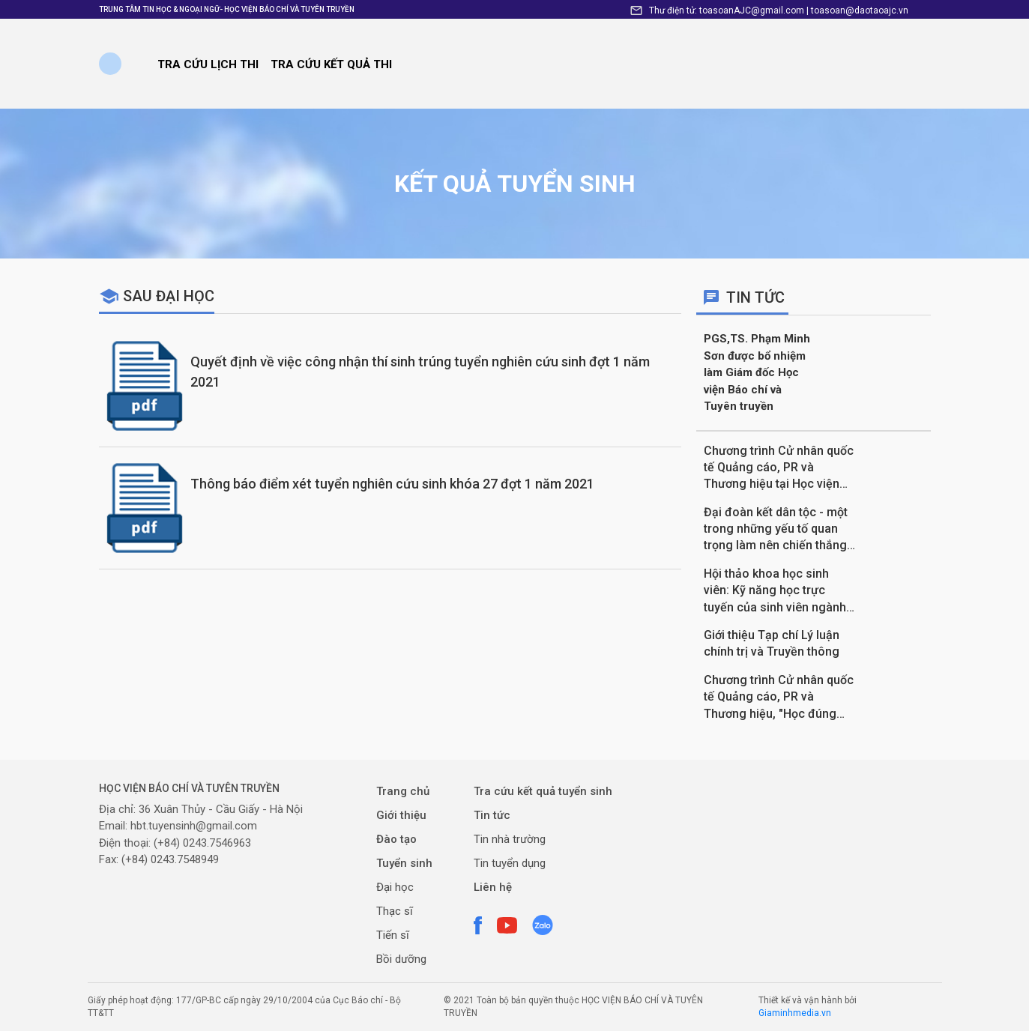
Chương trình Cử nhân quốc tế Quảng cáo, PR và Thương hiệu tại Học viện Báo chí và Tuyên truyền (779, 468)
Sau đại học (168, 296)
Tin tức (492, 815)
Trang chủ (402, 791)
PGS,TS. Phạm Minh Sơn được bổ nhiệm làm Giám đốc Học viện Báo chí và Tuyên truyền (757, 372)
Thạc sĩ (394, 911)
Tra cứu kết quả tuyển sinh (543, 791)
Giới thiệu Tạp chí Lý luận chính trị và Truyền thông (771, 643)
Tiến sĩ (392, 935)
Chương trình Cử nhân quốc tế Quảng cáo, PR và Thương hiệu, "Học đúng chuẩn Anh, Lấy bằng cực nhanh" (779, 697)
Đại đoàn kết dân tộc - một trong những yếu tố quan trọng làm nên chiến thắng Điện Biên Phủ (776, 529)
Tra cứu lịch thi (208, 64)
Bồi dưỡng (401, 959)
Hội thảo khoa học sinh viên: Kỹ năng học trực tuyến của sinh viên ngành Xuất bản (775, 591)
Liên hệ (493, 887)
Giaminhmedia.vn (794, 1013)
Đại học (395, 887)
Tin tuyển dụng (510, 863)
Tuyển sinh (404, 863)
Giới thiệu (401, 815)
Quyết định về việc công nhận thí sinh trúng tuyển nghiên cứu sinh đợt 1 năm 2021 (420, 372)
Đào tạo (396, 839)
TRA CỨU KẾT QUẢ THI (331, 64)
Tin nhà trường (510, 839)
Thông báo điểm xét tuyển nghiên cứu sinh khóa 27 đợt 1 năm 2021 (392, 484)
